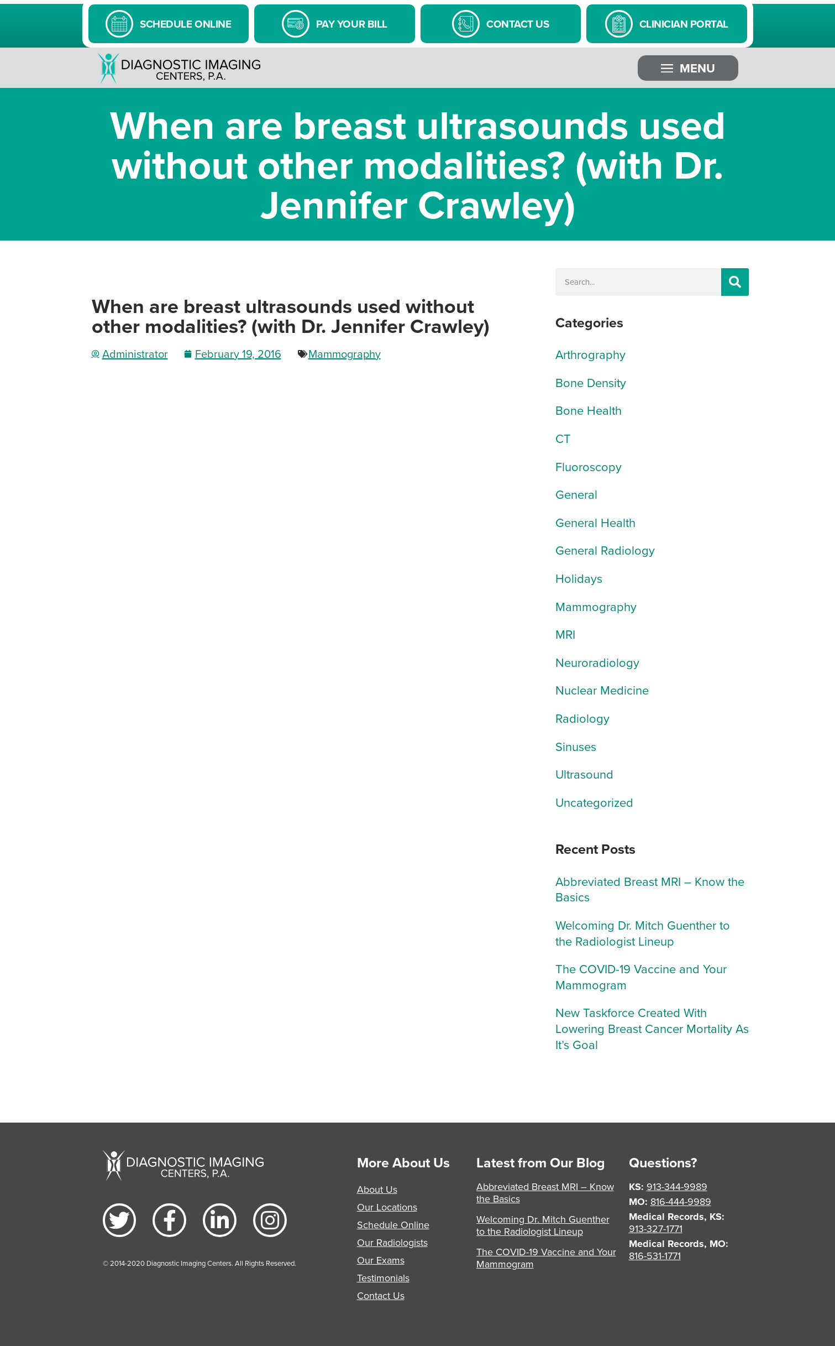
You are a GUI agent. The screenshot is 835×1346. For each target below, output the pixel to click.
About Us (377, 1189)
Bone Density (590, 382)
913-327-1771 (655, 1228)
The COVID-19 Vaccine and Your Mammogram (641, 976)
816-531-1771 (655, 1255)
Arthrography (590, 354)
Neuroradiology (597, 662)
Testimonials (383, 1278)
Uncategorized (594, 802)
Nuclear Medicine (602, 689)
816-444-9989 (680, 1201)
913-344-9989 (677, 1186)
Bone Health (588, 410)
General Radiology (605, 550)
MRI (565, 634)
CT (563, 438)
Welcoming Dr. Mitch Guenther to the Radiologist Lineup (642, 932)
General (576, 494)
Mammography (344, 354)
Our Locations (387, 1207)
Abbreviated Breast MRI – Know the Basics (649, 889)
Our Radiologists (392, 1242)
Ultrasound (584, 773)
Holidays (578, 578)
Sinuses (575, 746)
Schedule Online (393, 1225)
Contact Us (381, 1295)
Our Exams (381, 1260)
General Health (595, 522)
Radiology (582, 718)
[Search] (735, 282)
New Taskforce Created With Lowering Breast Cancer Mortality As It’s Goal (652, 1028)
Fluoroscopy (588, 466)
